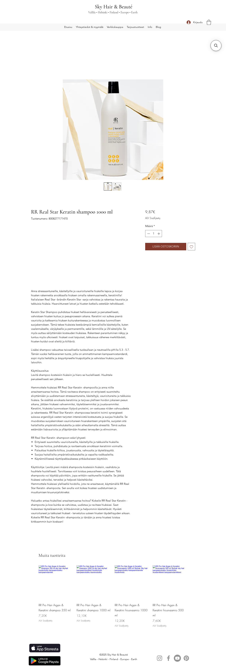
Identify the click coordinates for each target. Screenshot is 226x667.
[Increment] (159, 233)
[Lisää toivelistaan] (191, 246)
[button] (209, 22)
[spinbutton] (154, 233)
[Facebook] (168, 658)
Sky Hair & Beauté (113, 7)
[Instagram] (159, 658)
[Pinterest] (186, 658)
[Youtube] (177, 658)
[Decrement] (148, 233)
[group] (113, 596)
